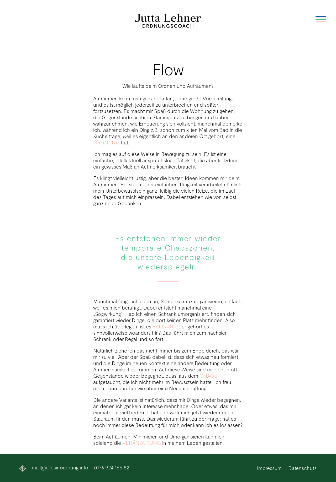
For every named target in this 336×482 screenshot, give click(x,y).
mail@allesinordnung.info (60, 467)
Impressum (269, 468)
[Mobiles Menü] (321, 22)
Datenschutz (302, 468)
